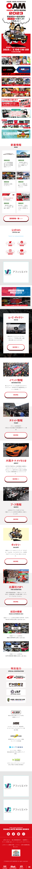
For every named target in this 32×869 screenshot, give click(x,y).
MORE (15, 395)
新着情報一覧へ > (16, 218)
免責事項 (25, 840)
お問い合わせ (6, 840)
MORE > (16, 347)
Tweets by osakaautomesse (16, 236)
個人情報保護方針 (16, 840)
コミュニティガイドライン (23, 842)
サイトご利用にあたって (8, 842)
